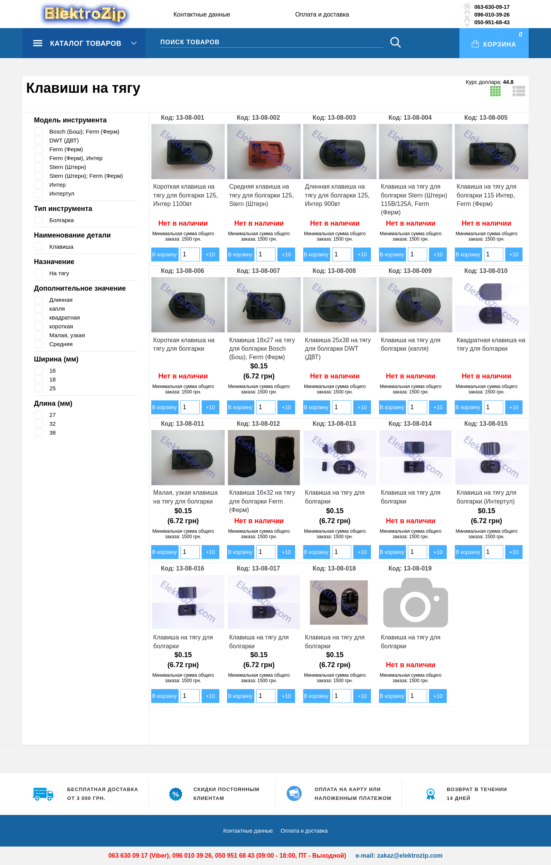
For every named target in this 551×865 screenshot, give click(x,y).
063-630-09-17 (492, 7)
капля (57, 308)
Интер (58, 184)
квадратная (65, 317)
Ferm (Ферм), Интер (77, 158)
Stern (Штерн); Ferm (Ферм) (88, 175)
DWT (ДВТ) (64, 140)
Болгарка (62, 220)
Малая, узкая (67, 335)
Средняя (61, 344)
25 (52, 388)
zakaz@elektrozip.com (409, 855)
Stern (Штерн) (68, 167)
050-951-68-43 (492, 22)
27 (52, 415)
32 (52, 423)
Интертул (62, 193)
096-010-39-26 (492, 15)
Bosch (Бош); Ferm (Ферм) (86, 131)
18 (52, 379)
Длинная (61, 299)
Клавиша (62, 246)
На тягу (59, 273)
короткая (62, 326)
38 (52, 432)
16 (52, 370)
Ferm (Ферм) (67, 149)
